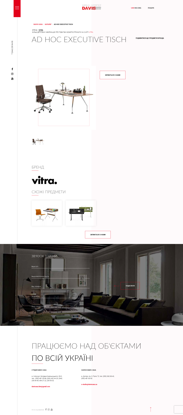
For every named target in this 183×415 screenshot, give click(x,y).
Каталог (48, 24)
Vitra (91, 32)
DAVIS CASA (38, 24)
